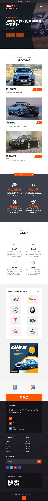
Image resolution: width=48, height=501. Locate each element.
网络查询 (14, 267)
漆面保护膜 (11, 122)
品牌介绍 (8, 441)
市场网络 (8, 443)
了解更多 (38, 291)
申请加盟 (33, 249)
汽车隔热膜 (11, 89)
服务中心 (33, 267)
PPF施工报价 (28, 449)
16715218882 (16, 419)
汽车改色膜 (27, 446)
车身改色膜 (11, 156)
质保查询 (14, 249)
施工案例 (27, 451)
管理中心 (27, 1)
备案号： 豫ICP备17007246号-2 (29, 494)
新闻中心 (8, 449)
